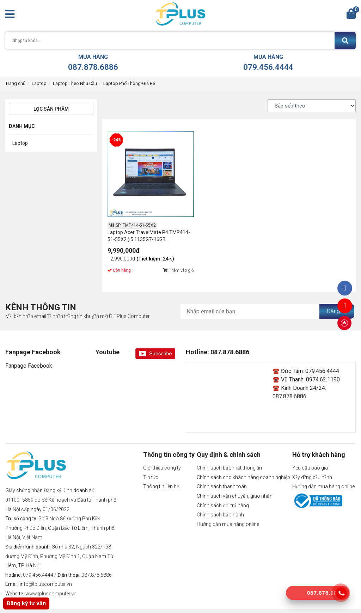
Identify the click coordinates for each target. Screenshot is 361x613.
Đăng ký (337, 298)
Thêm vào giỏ (166, 258)
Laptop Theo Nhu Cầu (75, 83)
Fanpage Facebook (28, 353)
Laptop (39, 83)
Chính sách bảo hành (220, 502)
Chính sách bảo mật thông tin (229, 455)
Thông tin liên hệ (161, 474)
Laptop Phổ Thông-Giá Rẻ (129, 83)
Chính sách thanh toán (222, 474)
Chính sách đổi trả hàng (223, 493)
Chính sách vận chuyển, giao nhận (235, 483)
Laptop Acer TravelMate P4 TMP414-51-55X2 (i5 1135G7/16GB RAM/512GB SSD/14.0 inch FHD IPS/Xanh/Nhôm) (138, 224)
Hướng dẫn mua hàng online (228, 512)
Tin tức (150, 465)
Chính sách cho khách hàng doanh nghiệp (243, 465)
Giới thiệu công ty (162, 455)
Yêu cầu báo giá (310, 455)
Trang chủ (15, 83)
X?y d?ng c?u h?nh (312, 465)
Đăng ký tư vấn (26, 603)
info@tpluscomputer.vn (46, 572)
